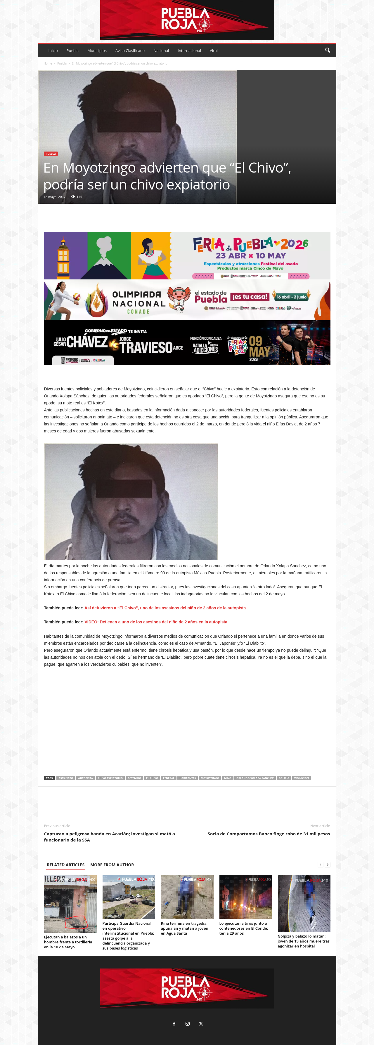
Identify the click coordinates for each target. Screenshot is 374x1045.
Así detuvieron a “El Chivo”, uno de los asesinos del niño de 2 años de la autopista (165, 608)
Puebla (73, 50)
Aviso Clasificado (130, 50)
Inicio (53, 50)
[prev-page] (320, 865)
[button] (327, 50)
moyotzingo (210, 778)
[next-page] (327, 865)
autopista (85, 778)
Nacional (161, 50)
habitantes (187, 778)
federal (168, 778)
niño (227, 778)
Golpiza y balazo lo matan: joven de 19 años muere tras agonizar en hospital (304, 941)
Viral (214, 50)
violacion (301, 778)
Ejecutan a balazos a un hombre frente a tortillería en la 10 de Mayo (68, 942)
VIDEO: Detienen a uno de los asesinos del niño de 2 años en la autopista (156, 622)
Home (48, 63)
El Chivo (152, 778)
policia (284, 778)
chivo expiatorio (110, 778)
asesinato (65, 778)
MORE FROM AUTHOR (112, 864)
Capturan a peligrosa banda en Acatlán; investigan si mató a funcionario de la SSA (109, 837)
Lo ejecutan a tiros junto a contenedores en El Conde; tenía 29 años (243, 928)
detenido (134, 778)
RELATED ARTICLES (66, 864)
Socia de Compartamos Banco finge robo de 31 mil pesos (269, 834)
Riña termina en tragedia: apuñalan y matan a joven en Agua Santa (184, 928)
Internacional (189, 50)
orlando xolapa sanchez (255, 778)
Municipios (97, 50)
